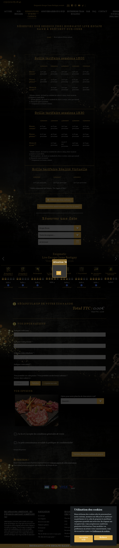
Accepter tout (83, 538)
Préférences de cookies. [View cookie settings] (101, 531)
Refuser (103, 537)
